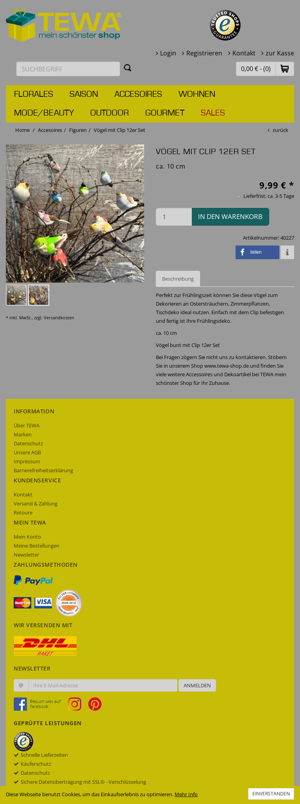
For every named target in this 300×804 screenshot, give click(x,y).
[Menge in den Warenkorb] (174, 217)
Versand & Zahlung (35, 503)
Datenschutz (28, 443)
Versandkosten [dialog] (59, 317)
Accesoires (138, 94)
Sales (213, 113)
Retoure (23, 512)
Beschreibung (178, 278)
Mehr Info (186, 794)
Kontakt (243, 53)
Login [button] (168, 53)
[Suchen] (128, 67)
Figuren (78, 129)
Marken (23, 434)
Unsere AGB (27, 452)
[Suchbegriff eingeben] (68, 69)
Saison (84, 94)
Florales (33, 94)
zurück (280, 129)
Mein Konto (27, 536)
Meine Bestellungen (36, 545)
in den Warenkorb (230, 216)
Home (22, 129)
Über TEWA (26, 425)
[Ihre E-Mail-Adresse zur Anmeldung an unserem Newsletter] (102, 685)
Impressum (27, 461)
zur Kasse (280, 53)
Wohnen (197, 94)
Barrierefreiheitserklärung (43, 470)
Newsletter (26, 554)
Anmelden (197, 685)
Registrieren (204, 53)
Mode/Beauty (44, 113)
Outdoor (109, 113)
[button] (284, 68)
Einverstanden (271, 793)
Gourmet (164, 113)
